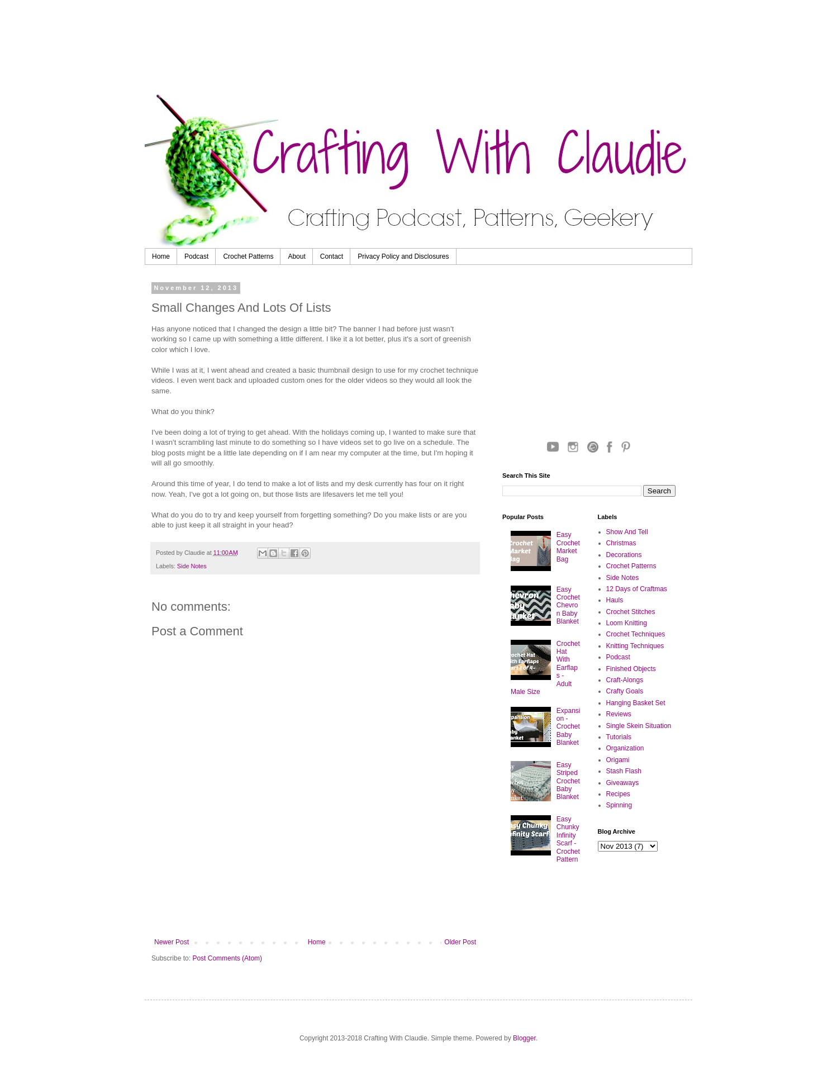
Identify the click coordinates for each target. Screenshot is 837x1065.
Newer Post (171, 942)
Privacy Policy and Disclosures (403, 256)
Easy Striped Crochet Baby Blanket (568, 781)
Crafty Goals (625, 691)
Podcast (196, 256)
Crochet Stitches (630, 612)
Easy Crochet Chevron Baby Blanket (568, 606)
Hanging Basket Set (635, 703)
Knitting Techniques (635, 646)
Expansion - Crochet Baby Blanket (569, 727)
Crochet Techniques (635, 634)
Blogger (524, 1038)
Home (161, 256)
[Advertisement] (432, 47)
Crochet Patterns (248, 256)
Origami (618, 760)
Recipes (618, 794)
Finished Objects (631, 669)
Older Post (460, 942)
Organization (625, 748)
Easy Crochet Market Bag (568, 547)
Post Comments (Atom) (227, 958)
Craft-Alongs (625, 680)
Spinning (619, 805)
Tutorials (619, 737)
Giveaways (622, 783)
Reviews (618, 714)
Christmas (621, 543)
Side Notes (192, 566)
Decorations (624, 555)
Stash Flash (623, 771)
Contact (331, 256)
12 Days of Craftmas (636, 589)
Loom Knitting (626, 623)
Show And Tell (627, 532)
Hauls (615, 600)
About (296, 256)
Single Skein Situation (639, 726)
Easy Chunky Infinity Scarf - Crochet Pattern (568, 839)
